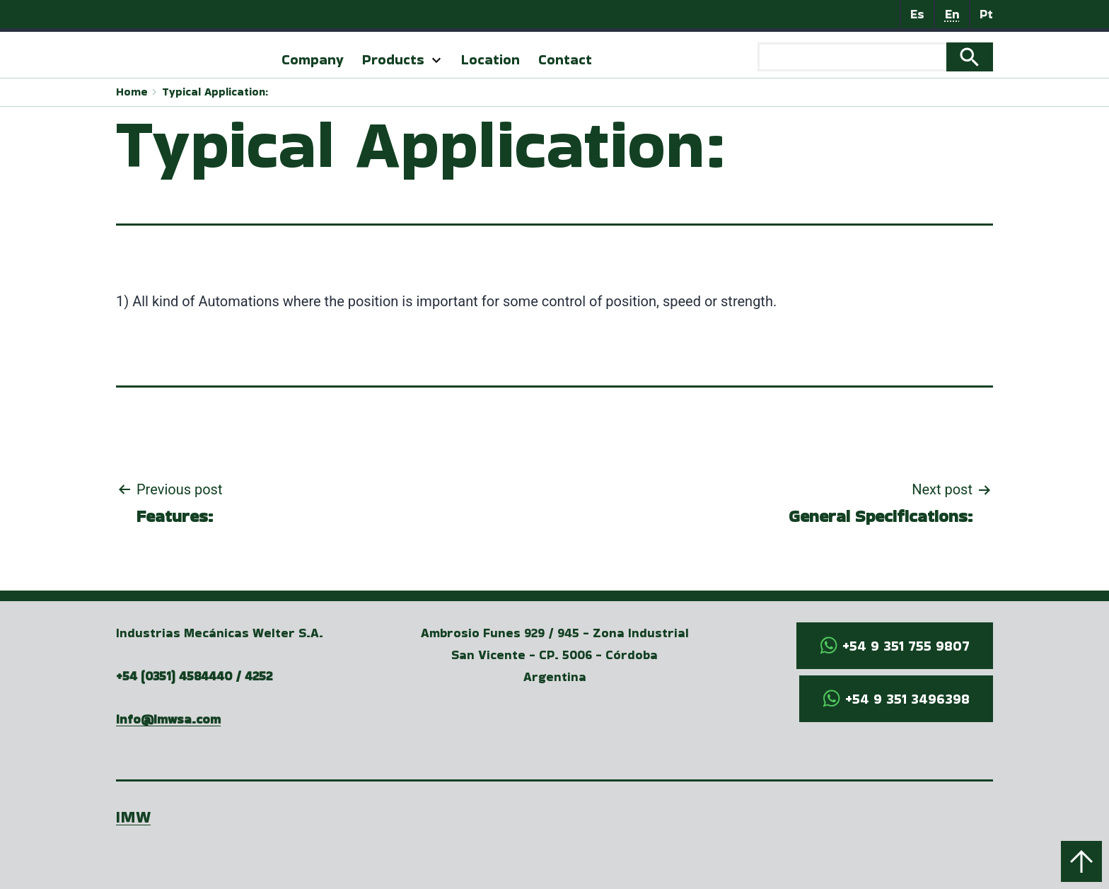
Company (312, 59)
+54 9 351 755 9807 (906, 646)
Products (393, 59)
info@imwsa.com (168, 719)
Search (969, 57)
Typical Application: (215, 91)
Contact (565, 59)
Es (917, 14)
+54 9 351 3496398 (907, 699)
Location (490, 59)
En (952, 14)
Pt (986, 14)
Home (132, 91)
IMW (133, 816)
